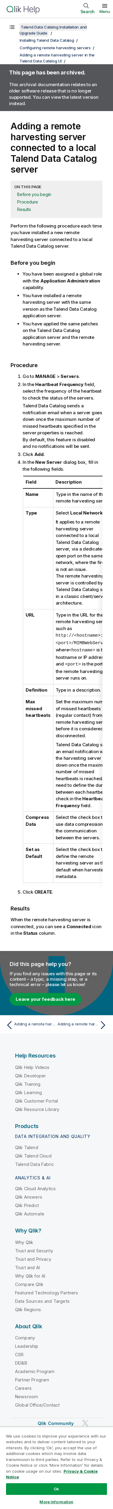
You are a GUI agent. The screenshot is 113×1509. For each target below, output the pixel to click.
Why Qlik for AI (30, 1274)
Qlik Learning (28, 1091)
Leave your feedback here (45, 998)
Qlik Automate (29, 1212)
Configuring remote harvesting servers (55, 47)
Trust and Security (34, 1249)
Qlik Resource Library (37, 1108)
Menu (104, 11)
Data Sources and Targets (42, 1299)
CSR (19, 1353)
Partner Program (32, 1378)
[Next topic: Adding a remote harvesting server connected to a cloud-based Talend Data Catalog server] (83, 1024)
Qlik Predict (27, 1204)
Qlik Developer (30, 1074)
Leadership (27, 1345)
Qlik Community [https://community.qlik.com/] (56, 1422)
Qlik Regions (28, 1308)
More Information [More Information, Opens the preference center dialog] (56, 1501)
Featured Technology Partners (46, 1291)
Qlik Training (27, 1082)
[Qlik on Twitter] (85, 1422)
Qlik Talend (26, 1146)
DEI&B (21, 1361)
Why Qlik (24, 1241)
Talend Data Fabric (34, 1163)
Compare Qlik (29, 1283)
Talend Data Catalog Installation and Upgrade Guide (53, 30)
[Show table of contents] (12, 27)
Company (25, 1336)
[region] (56, 1468)
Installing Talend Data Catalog (47, 40)
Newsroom (26, 1395)
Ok (56, 1488)
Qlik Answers (28, 1195)
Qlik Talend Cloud (33, 1154)
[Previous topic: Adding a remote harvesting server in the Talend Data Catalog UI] (30, 1024)
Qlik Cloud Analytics (35, 1187)
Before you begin (34, 194)
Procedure (27, 201)
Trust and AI (27, 1266)
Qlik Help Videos (32, 1066)
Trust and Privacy (33, 1257)
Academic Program (35, 1370)
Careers (23, 1387)
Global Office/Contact (37, 1403)
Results (24, 209)
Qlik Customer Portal (36, 1099)
